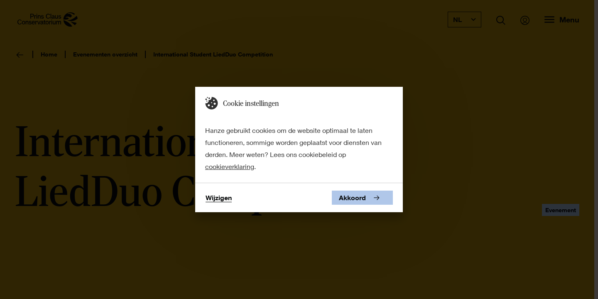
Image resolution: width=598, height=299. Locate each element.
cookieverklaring (229, 166)
